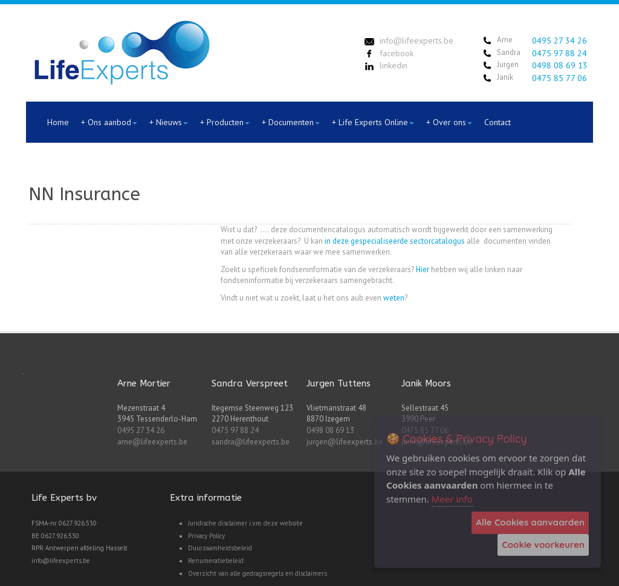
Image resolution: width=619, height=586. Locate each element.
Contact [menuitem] (497, 122)
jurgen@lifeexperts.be (344, 442)
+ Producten (225, 122)
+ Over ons (449, 122)
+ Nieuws (168, 122)
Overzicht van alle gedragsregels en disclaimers (257, 573)
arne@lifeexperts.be (152, 442)
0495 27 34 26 (559, 40)
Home (58, 122)
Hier (422, 269)
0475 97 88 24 (559, 53)
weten (393, 298)
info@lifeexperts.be (60, 560)
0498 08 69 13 (560, 65)
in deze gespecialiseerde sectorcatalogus (395, 241)
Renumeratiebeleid (216, 560)
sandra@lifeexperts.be (251, 442)
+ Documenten (291, 122)
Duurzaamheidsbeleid (220, 548)
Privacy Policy (206, 536)
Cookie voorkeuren (543, 544)
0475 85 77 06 (559, 78)
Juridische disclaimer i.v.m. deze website (245, 523)
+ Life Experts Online (373, 122)
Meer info (452, 499)
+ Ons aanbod (109, 122)
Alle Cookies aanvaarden (530, 522)
